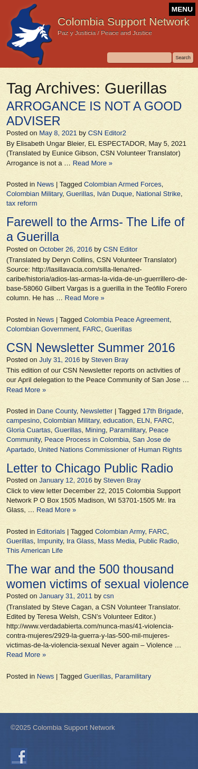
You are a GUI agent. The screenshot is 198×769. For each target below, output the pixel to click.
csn (108, 596)
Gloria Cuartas (28, 430)
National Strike (158, 194)
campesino (23, 420)
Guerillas (79, 194)
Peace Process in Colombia (86, 439)
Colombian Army (120, 531)
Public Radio (158, 541)
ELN (143, 420)
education (118, 420)
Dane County (57, 411)
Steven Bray (109, 360)
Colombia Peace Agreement (126, 319)
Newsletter (96, 411)
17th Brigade (162, 411)
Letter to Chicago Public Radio (89, 468)
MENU (182, 9)
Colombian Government (42, 329)
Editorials (51, 531)
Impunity (50, 541)
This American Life (34, 550)
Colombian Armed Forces (123, 184)
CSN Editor (120, 249)
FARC (92, 329)
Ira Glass (80, 541)
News (45, 184)
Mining (96, 430)
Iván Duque (115, 194)
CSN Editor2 (107, 133)
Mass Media (116, 541)
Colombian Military (34, 194)
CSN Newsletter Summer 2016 (90, 348)
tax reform (21, 203)
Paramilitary (127, 430)
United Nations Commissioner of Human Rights (110, 449)
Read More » (92, 163)
